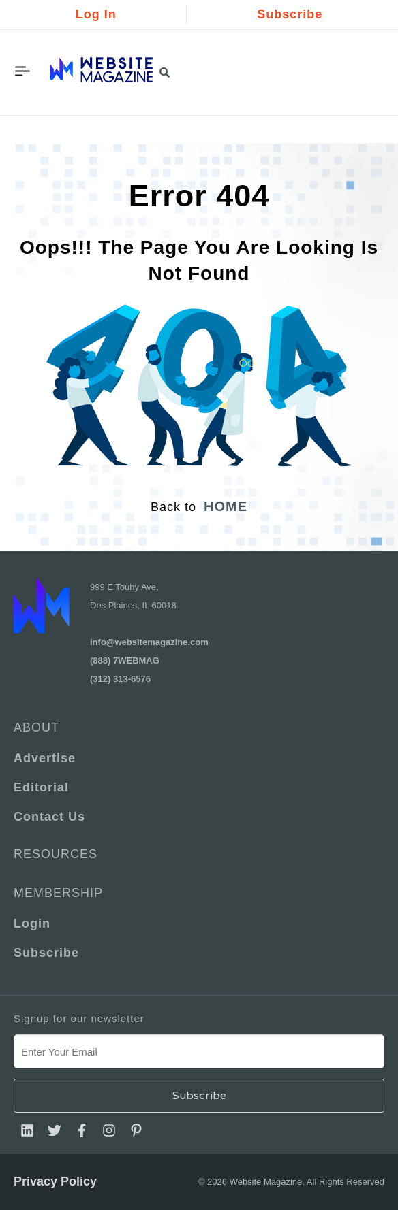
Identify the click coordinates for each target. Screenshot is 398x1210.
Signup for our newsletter (79, 1018)
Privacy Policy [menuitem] (55, 1181)
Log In (96, 14)
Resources (55, 854)
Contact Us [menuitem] (49, 816)
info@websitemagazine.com (149, 642)
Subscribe (289, 14)
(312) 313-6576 (120, 679)
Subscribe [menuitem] (46, 953)
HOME (225, 506)
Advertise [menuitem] (45, 758)
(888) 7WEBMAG (124, 660)
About (36, 727)
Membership (58, 893)
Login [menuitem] (32, 923)
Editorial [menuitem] (41, 787)
